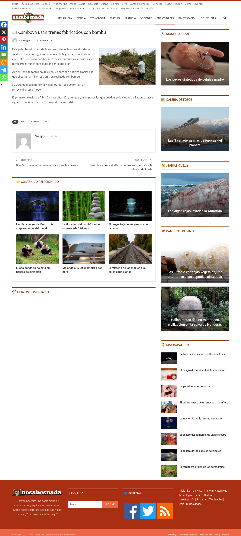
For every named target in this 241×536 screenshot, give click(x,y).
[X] (4, 32)
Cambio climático (140, 3)
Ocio (181, 499)
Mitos (73, 3)
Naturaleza (64, 13)
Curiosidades (165, 13)
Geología (93, 3)
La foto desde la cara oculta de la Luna (202, 349)
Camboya (35, 117)
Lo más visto (194, 486)
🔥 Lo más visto (30, 3)
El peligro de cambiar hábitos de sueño (202, 365)
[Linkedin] (4, 47)
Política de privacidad (208, 530)
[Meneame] (4, 62)
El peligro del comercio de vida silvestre (203, 430)
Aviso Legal (173, 530)
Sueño (104, 3)
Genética (157, 3)
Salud (82, 3)
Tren (45, 117)
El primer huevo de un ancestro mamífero (204, 398)
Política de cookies (188, 530)
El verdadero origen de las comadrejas (202, 462)
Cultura (115, 13)
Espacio (46, 3)
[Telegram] (4, 70)
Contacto (224, 530)
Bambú (24, 117)
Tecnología (97, 13)
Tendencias (216, 494)
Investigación (187, 13)
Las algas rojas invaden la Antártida (195, 206)
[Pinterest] (4, 39)
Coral (188, 3)
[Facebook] (4, 24)
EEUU (168, 3)
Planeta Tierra (119, 3)
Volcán (178, 3)
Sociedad (146, 13)
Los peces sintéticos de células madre (195, 75)
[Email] (4, 55)
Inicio (15, 3)
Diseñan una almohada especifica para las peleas (47, 160)
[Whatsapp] (4, 77)
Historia (130, 13)
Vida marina (60, 3)
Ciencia (81, 13)
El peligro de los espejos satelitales (200, 446)
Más (197, 3)
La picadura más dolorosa (195, 381)
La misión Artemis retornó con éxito (201, 414)
